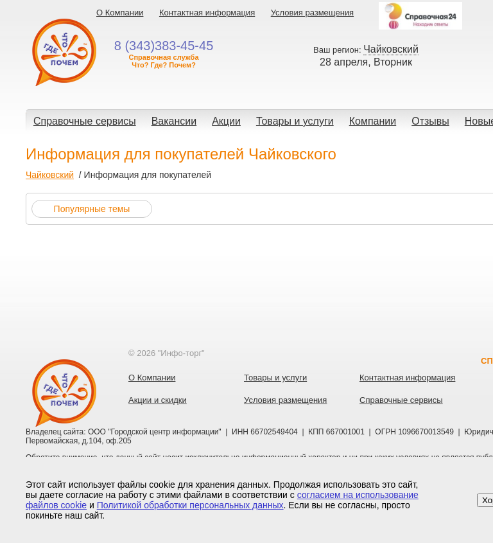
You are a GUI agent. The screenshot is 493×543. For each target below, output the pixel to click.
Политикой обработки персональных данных (190, 505)
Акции (226, 121)
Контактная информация (207, 12)
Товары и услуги (295, 121)
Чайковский (50, 175)
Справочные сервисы (84, 121)
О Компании (119, 12)
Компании (373, 121)
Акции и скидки (157, 400)
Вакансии (174, 121)
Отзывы (430, 121)
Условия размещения (312, 12)
